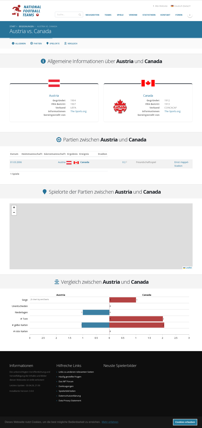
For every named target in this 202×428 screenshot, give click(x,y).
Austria (54, 95)
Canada (148, 95)
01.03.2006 (16, 162)
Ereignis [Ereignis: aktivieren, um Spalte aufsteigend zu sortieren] (126, 153)
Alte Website (160, 6)
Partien (36, 43)
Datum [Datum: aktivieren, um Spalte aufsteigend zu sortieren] (14, 153)
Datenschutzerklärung (70, 392)
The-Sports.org (78, 111)
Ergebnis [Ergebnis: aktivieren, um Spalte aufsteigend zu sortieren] (111, 153)
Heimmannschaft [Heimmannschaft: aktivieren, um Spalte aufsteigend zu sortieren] (53, 153)
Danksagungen (66, 383)
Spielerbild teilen (67, 387)
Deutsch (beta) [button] (180, 6)
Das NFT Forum (66, 378)
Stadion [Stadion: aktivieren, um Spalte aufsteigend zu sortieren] (159, 153)
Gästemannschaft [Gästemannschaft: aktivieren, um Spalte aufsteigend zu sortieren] (77, 153)
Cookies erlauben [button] (185, 422)
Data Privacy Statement (70, 397)
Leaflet (187, 264)
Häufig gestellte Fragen (70, 373)
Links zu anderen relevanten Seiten (76, 368)
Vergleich (70, 43)
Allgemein (19, 43)
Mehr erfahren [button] (110, 422)
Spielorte (53, 43)
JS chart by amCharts (40, 296)
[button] (14, 204)
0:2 (110, 162)
